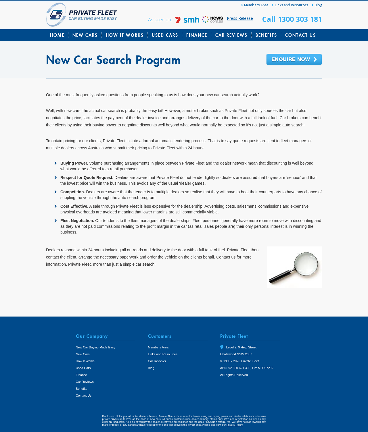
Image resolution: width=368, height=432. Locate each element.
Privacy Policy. (235, 424)
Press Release (240, 18)
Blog (318, 5)
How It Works (125, 35)
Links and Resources (291, 5)
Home (57, 35)
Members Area (256, 5)
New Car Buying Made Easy (96, 347)
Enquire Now (294, 60)
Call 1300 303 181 (292, 19)
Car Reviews (231, 35)
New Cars (85, 35)
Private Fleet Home (82, 14)
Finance (196, 35)
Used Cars (165, 35)
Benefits (266, 35)
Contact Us (300, 35)
